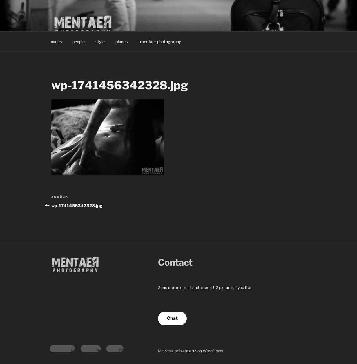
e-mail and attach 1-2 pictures (207, 287)
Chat (172, 318)
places (121, 41)
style (100, 41)
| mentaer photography (159, 41)
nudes (56, 41)
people (78, 41)
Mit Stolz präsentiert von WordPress (190, 351)
